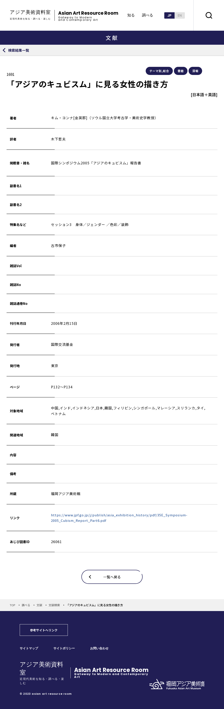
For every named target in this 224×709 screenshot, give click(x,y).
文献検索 (54, 605)
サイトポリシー (64, 648)
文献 (39, 605)
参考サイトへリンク (44, 630)
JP (169, 15)
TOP (12, 605)
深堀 (195, 71)
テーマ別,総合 (159, 71)
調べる (147, 15)
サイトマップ (29, 648)
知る (131, 15)
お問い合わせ (99, 648)
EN (180, 15)
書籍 (181, 71)
